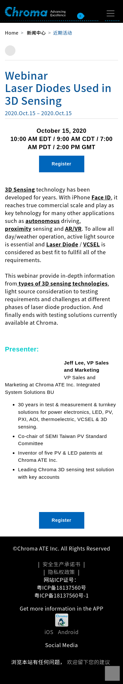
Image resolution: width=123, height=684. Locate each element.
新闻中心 (36, 32)
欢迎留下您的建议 (88, 662)
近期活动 (62, 32)
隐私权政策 (61, 572)
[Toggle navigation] (110, 13)
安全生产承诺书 (61, 564)
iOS (48, 632)
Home (11, 32)
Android (68, 632)
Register (62, 163)
